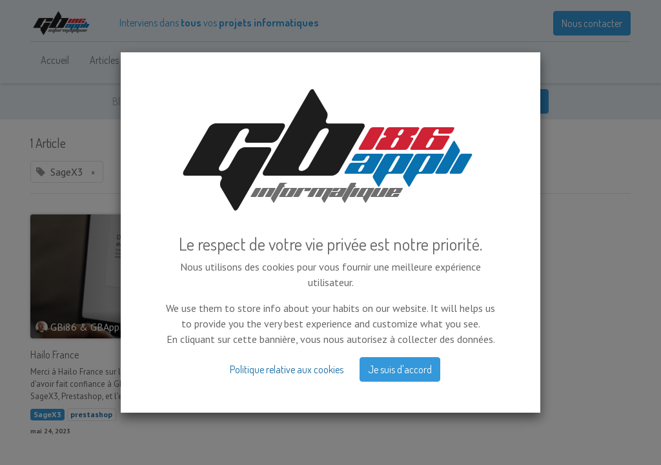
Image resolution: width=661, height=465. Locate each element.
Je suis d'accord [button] (400, 302)
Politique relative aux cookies (286, 302)
